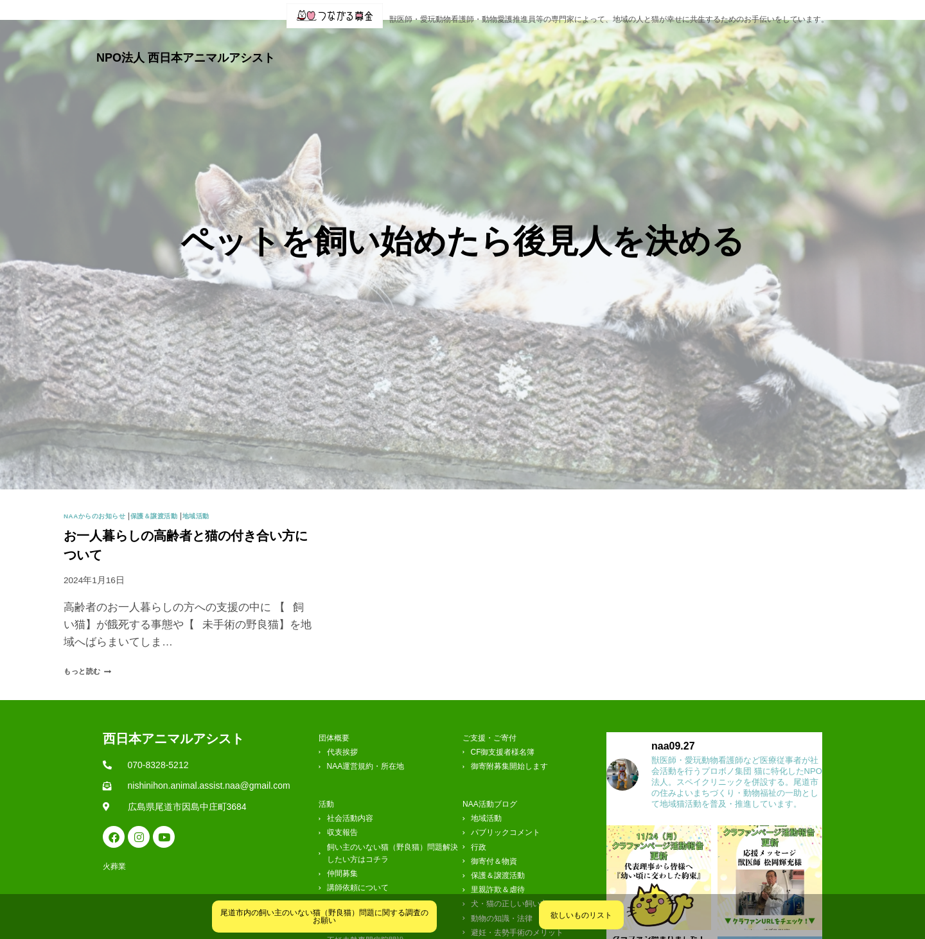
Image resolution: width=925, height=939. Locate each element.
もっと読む (94, 651)
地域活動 (220, 495)
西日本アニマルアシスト (173, 718)
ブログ (529, 46)
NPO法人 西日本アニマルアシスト (185, 46)
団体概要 (420, 46)
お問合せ (761, 46)
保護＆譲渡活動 (171, 495)
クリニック (597, 46)
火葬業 (812, 46)
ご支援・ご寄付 (685, 46)
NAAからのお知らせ (101, 495)
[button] (420, 47)
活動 (477, 46)
